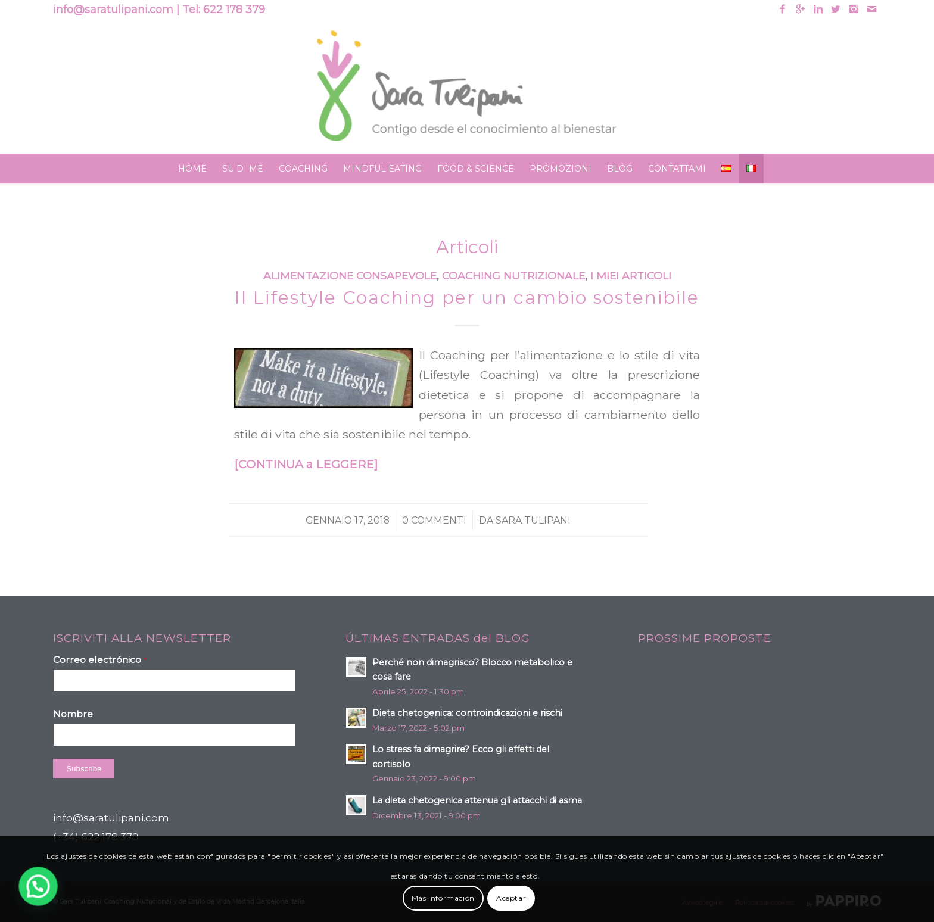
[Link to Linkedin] (818, 9)
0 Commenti (434, 520)
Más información (443, 897)
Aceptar (511, 897)
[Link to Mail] (872, 9)
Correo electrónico (100, 659)
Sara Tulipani (533, 520)
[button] (8, 896)
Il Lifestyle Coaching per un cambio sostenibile (467, 297)
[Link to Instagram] (854, 9)
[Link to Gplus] (800, 9)
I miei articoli (630, 275)
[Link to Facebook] (782, 9)
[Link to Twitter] (836, 9)
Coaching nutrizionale (513, 275)
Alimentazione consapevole (350, 275)
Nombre (73, 713)
